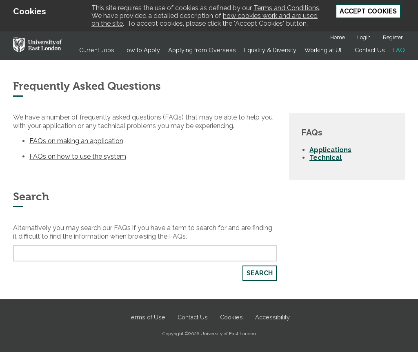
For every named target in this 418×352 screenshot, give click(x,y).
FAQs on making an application (76, 141)
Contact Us (370, 49)
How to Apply (141, 49)
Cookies (231, 317)
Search (260, 273)
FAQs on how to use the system (77, 156)
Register (393, 37)
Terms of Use (146, 317)
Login (364, 37)
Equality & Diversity (270, 49)
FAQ (399, 49)
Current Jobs (96, 49)
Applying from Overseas (202, 49)
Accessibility (272, 317)
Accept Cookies (368, 11)
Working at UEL (326, 49)
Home (337, 37)
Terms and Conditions (286, 8)
